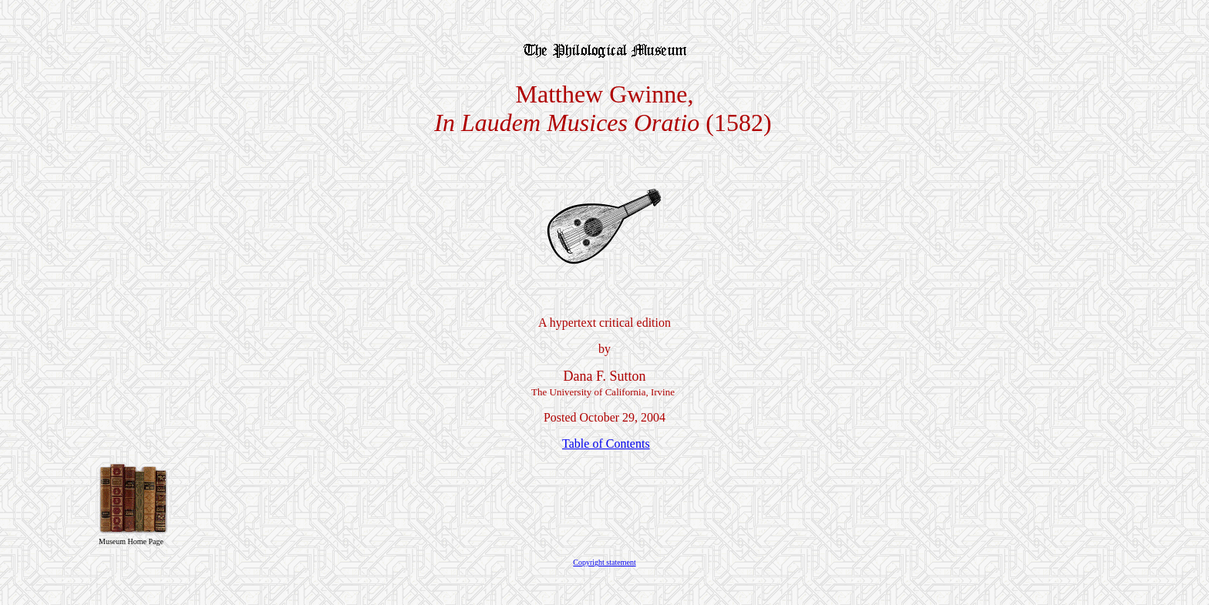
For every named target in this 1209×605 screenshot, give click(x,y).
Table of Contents (606, 443)
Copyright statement (604, 562)
